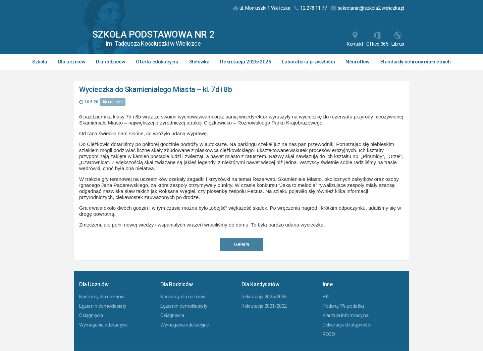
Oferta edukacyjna (157, 62)
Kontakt (355, 39)
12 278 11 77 (310, 8)
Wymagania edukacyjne (103, 325)
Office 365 (377, 39)
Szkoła (39, 62)
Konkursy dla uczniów (101, 297)
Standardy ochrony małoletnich (415, 62)
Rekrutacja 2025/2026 (245, 62)
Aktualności (112, 102)
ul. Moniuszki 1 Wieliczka (261, 8)
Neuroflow (357, 62)
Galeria (241, 244)
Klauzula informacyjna (346, 315)
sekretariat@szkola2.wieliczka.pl (367, 8)
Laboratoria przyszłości (308, 62)
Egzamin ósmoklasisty (102, 306)
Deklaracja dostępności (347, 325)
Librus (397, 39)
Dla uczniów (72, 62)
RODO (329, 334)
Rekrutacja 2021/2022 (264, 306)
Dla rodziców (110, 62)
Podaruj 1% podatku (343, 306)
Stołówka (199, 62)
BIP (326, 297)
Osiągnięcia (91, 315)
